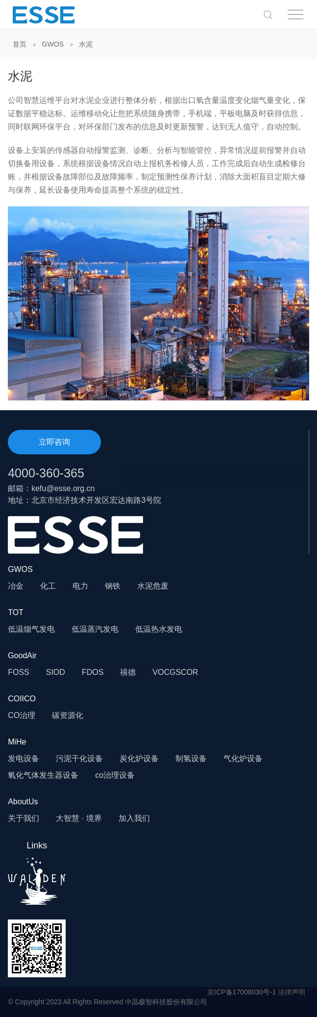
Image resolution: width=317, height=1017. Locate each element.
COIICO (22, 699)
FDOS (92, 672)
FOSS (18, 672)
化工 (48, 586)
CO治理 (21, 715)
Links (37, 872)
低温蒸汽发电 (95, 629)
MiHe (17, 742)
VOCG (163, 672)
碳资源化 (67, 715)
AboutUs (23, 801)
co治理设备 (115, 775)
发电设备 (23, 758)
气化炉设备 (243, 758)
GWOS (53, 44)
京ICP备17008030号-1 (241, 992)
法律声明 (291, 992)
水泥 (86, 44)
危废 (161, 586)
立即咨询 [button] (54, 442)
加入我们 (134, 818)
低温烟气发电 (31, 629)
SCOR (186, 672)
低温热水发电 (158, 629)
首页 (19, 44)
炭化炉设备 (139, 758)
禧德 (128, 672)
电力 (80, 586)
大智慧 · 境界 (78, 818)
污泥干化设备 (79, 758)
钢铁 (113, 586)
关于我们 (23, 818)
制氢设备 (191, 758)
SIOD (55, 672)
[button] (268, 14)
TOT (16, 612)
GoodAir (22, 655)
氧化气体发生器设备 (43, 775)
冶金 (16, 586)
